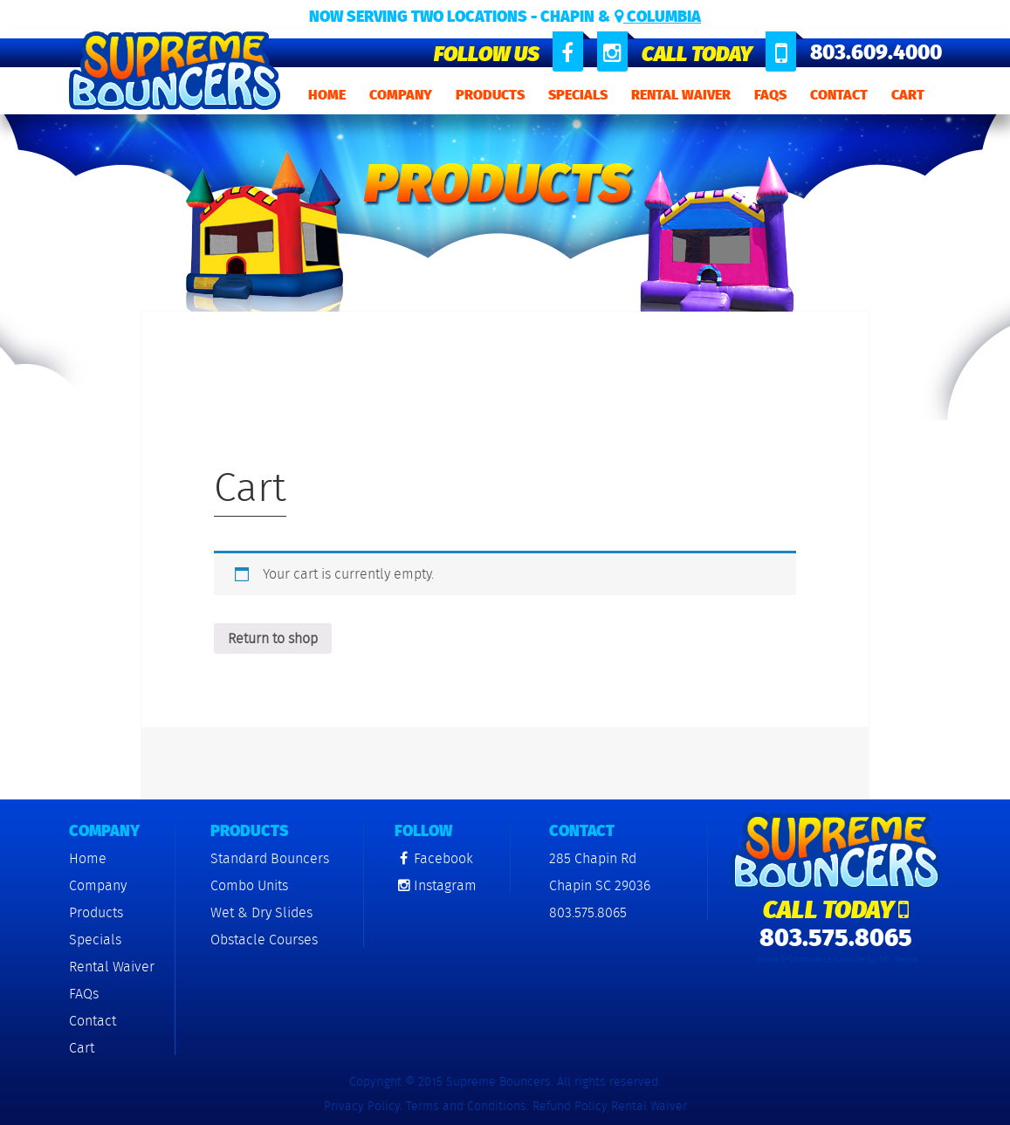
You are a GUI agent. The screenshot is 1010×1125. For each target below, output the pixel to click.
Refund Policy (570, 1106)
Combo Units (249, 885)
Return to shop (273, 638)
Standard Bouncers (269, 858)
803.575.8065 (588, 912)
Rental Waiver (681, 95)
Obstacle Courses (264, 939)
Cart (907, 95)
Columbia (658, 16)
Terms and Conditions (466, 1106)
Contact (839, 95)
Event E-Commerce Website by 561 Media (837, 959)
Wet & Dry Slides (261, 912)
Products (490, 95)
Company (400, 95)
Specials (578, 95)
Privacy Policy (362, 1106)
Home (327, 95)
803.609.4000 (876, 52)
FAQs (770, 95)
